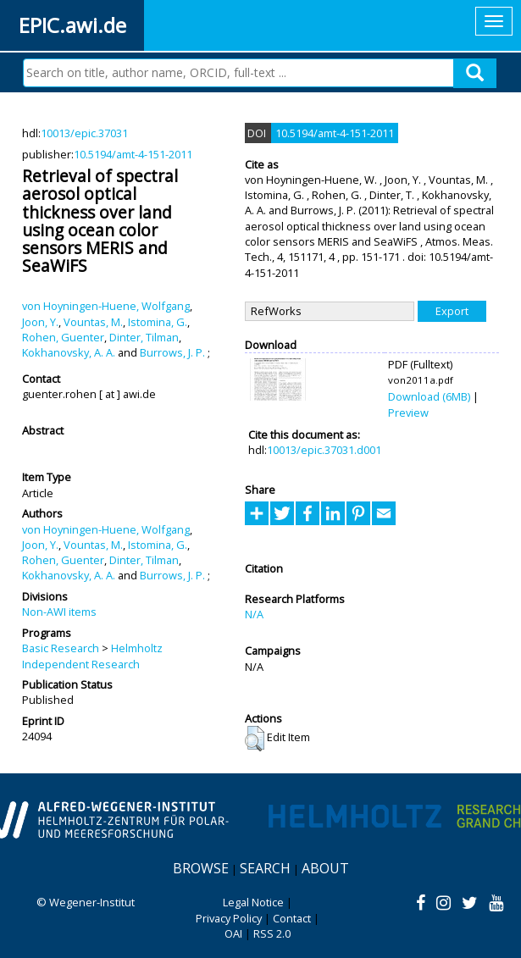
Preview (408, 412)
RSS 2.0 (272, 933)
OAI (233, 933)
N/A (254, 614)
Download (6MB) (429, 396)
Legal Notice (253, 902)
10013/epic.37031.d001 (324, 449)
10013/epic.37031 (84, 133)
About (325, 868)
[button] (254, 738)
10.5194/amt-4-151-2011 (133, 154)
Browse (201, 868)
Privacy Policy (229, 918)
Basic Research (60, 648)
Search (265, 868)
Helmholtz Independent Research (92, 655)
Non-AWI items (59, 611)
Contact (292, 918)
